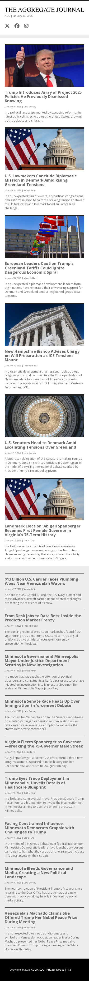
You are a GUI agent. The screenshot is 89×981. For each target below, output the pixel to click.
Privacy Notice (55, 969)
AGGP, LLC (37, 969)
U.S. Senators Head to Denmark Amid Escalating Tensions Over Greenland (40, 445)
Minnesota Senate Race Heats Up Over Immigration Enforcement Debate (42, 703)
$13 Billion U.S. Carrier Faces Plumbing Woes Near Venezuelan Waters (41, 581)
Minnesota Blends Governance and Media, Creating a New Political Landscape (39, 872)
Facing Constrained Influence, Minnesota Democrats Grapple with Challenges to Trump (39, 828)
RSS (69, 969)
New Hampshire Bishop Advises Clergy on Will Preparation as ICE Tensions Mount (42, 355)
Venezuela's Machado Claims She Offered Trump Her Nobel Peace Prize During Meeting (41, 917)
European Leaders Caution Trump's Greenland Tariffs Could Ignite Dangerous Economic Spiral (39, 268)
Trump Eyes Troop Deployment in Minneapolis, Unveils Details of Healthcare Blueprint (37, 783)
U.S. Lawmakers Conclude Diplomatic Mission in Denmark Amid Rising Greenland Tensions (41, 180)
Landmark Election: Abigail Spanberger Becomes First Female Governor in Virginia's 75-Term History (42, 530)
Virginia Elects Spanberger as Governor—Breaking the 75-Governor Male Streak (44, 744)
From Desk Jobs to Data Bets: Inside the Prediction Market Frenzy (43, 618)
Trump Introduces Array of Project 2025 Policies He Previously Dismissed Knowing (43, 96)
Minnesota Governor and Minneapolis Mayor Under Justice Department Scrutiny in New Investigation (41, 660)
